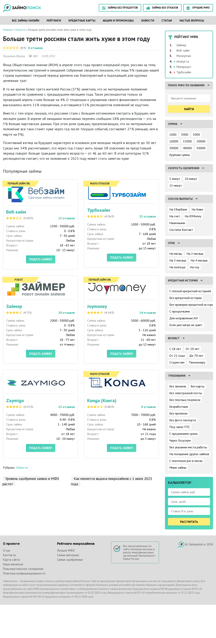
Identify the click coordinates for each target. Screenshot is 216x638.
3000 (184, 134)
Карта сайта (11, 560)
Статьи (167, 20)
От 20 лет (192, 349)
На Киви (197, 209)
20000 (200, 141)
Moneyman (183, 56)
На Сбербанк (178, 209)
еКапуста (182, 61)
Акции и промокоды (118, 20)
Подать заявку (40, 259)
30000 (173, 148)
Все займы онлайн (25, 20)
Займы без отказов (162, 8)
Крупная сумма (179, 155)
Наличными (177, 223)
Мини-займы (177, 467)
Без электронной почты (185, 393)
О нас (6, 550)
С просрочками (179, 311)
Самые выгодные (68, 555)
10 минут (191, 179)
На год (194, 267)
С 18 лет (175, 349)
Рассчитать (189, 522)
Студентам (176, 362)
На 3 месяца (177, 260)
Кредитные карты (81, 20)
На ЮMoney (193, 216)
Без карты (197, 386)
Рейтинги (54, 20)
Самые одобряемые (70, 560)
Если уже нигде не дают (185, 325)
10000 (173, 141)
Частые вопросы (191, 20)
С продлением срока (183, 434)
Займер (14, 306)
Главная (7, 29)
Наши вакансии (13, 564)
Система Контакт (181, 230)
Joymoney (97, 306)
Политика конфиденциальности (24, 573)
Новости (147, 20)
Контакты (9, 555)
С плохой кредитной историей (190, 291)
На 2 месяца (194, 254)
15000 (187, 141)
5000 (196, 134)
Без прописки (178, 413)
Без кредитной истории (185, 298)
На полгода (177, 267)
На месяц (175, 254)
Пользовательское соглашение (23, 569)
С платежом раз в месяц (185, 461)
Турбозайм (98, 210)
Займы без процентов (120, 8)
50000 (200, 148)
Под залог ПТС (179, 427)
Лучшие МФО (198, 8)
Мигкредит (183, 67)
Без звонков (177, 386)
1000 (173, 134)
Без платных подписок (184, 400)
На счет (174, 216)
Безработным (178, 407)
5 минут (174, 179)
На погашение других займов (189, 454)
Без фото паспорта (182, 420)
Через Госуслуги (180, 440)
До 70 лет (196, 356)
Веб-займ (16, 212)
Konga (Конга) (101, 400)
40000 (187, 148)
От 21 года (177, 356)
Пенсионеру (197, 362)
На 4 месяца (199, 260)
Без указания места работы (188, 447)
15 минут (175, 185)
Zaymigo (15, 400)
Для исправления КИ (183, 318)
